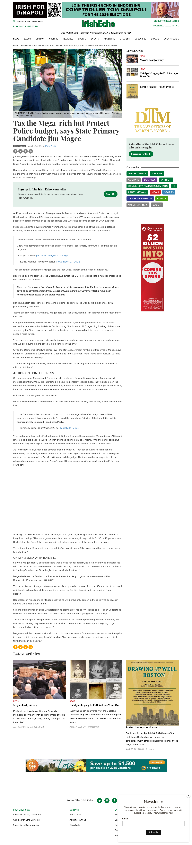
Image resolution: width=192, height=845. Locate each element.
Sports (82, 39)
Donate (155, 39)
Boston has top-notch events (157, 86)
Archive (157, 173)
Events (95, 39)
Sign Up (110, 194)
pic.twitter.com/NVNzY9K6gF (52, 255)
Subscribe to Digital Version (26, 825)
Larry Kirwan (137, 192)
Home (15, 45)
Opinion (40, 39)
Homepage (26, 45)
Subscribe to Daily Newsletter (27, 814)
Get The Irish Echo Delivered (26, 820)
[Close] (188, 795)
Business (150, 179)
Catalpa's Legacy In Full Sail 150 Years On (159, 75)
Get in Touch (75, 814)
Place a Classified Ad (25, 26)
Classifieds (75, 825)
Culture (53, 39)
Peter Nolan (50, 146)
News (16, 39)
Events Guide (171, 39)
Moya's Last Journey (152, 60)
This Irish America (140, 198)
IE (174, 185)
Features (68, 39)
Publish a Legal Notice (166, 26)
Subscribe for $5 (141, 154)
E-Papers (125, 39)
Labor (27, 39)
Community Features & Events (148, 185)
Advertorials (137, 173)
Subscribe (140, 39)
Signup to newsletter (166, 21)
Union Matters (138, 204)
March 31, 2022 (69, 427)
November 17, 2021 (68, 261)
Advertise (109, 39)
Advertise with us (78, 820)
